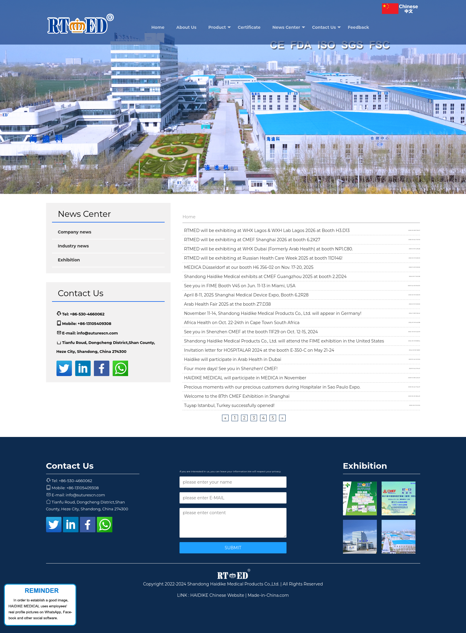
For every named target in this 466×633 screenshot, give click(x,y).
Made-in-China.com (268, 595)
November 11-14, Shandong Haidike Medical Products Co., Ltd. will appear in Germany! (272, 313)
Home (157, 27)
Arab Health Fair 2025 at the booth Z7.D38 (227, 304)
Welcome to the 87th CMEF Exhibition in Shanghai (236, 396)
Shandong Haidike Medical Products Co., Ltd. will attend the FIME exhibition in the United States (284, 341)
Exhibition (69, 260)
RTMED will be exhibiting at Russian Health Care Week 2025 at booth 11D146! (263, 258)
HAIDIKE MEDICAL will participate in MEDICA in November (245, 378)
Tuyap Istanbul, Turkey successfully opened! (229, 405)
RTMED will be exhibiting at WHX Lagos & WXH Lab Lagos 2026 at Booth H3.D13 (267, 230)
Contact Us (326, 27)
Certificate (249, 27)
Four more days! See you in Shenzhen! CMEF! (231, 368)
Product (219, 27)
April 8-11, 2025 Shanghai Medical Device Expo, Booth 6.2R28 (246, 295)
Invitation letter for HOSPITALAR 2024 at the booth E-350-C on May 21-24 (259, 350)
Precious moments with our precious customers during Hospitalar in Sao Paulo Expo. (272, 387)
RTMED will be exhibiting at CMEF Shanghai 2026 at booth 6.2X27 (252, 239)
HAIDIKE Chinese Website (217, 595)
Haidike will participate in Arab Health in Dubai (232, 359)
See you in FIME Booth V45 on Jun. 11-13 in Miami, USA (239, 285)
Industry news (73, 246)
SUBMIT (233, 547)
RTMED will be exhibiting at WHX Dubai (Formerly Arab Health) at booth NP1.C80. (268, 249)
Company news (75, 232)
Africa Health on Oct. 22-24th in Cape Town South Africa (242, 322)
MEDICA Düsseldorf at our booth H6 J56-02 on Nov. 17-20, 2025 (249, 267)
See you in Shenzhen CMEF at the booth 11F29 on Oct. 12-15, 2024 (251, 331)
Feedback (358, 27)
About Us (186, 27)
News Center (289, 27)
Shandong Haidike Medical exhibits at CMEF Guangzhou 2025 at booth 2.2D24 (265, 276)
